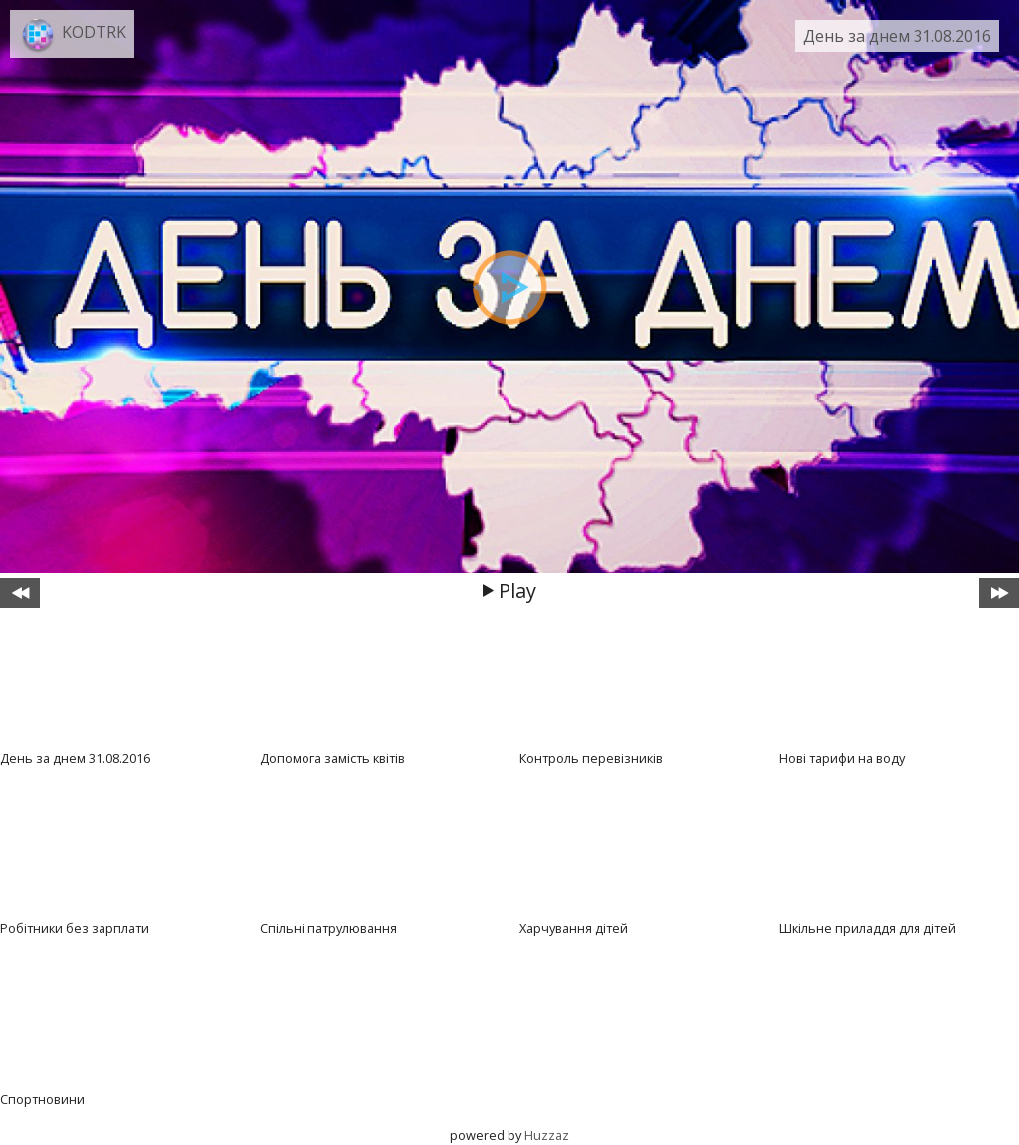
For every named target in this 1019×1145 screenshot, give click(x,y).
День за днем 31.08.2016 (897, 36)
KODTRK (94, 32)
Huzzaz (546, 1135)
